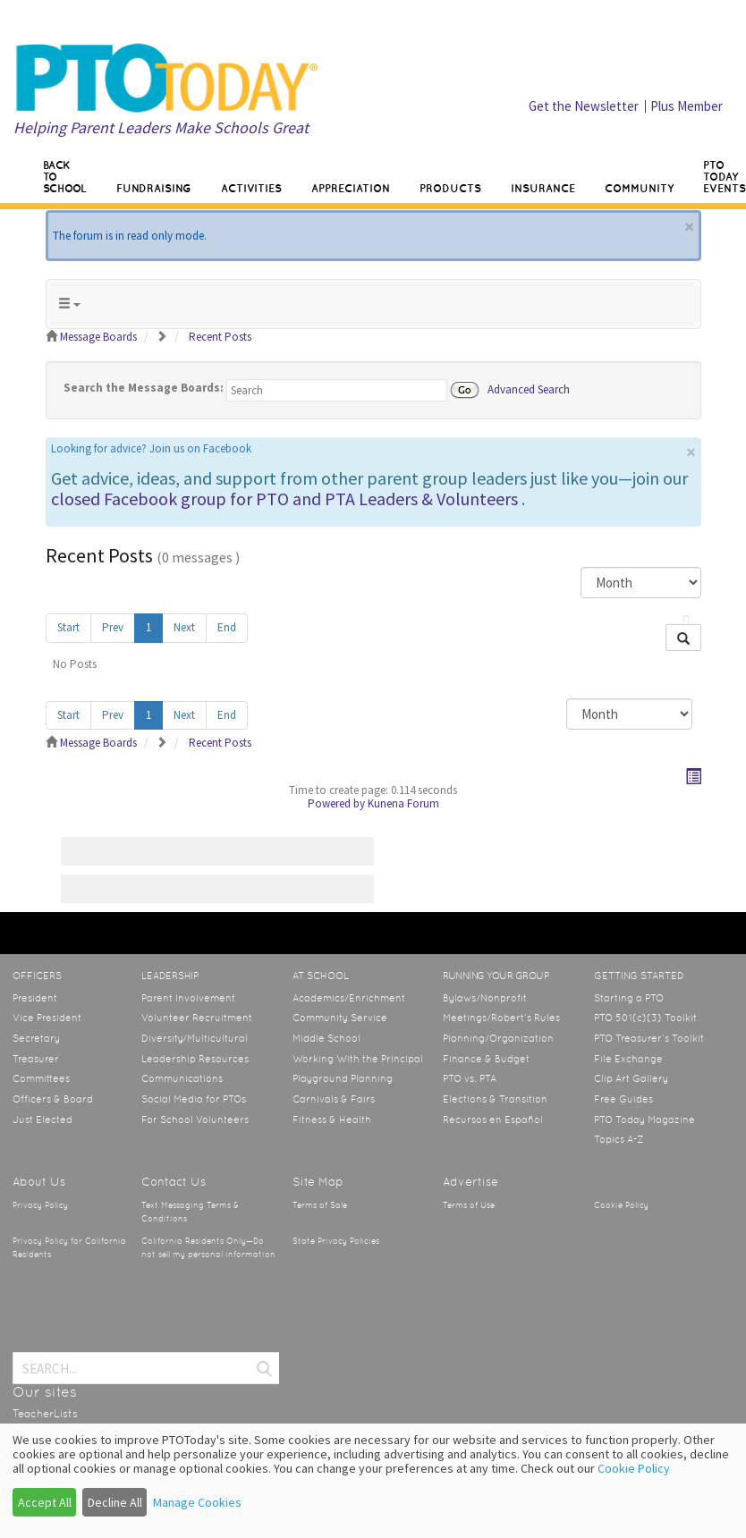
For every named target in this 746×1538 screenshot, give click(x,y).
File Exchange (628, 1058)
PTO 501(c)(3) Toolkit (645, 1017)
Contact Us (173, 1181)
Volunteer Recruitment (196, 1017)
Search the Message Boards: (144, 387)
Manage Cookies (197, 1502)
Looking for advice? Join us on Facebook (151, 448)
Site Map (317, 1181)
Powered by (336, 803)
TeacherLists (45, 1413)
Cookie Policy (621, 1205)
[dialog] (373, 1481)
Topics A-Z (618, 1139)
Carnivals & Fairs (333, 1099)
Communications (182, 1078)
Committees (41, 1078)
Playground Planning (342, 1078)
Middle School (326, 1038)
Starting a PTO (629, 998)
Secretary (36, 1038)
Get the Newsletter (584, 105)
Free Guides (623, 1099)
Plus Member (686, 105)
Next (184, 627)
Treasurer (36, 1058)
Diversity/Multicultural (194, 1038)
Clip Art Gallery (631, 1078)
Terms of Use (469, 1205)
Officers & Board (53, 1099)
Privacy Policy (40, 1205)
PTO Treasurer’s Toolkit (649, 1038)
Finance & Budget (486, 1058)
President (35, 998)
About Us (39, 1181)
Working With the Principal (357, 1058)
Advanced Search (528, 388)
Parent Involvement (188, 998)
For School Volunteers (195, 1119)
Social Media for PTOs (193, 1099)
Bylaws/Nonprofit (485, 998)
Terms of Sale (319, 1205)
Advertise (470, 1181)
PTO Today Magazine (644, 1119)
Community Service (339, 1017)
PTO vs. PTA (469, 1078)
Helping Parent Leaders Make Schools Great (161, 127)
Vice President (47, 1017)
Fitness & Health (331, 1119)
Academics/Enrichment (348, 998)
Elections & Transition (495, 1099)
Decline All (115, 1502)
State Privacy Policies (335, 1241)
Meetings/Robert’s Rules (501, 1017)
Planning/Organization (498, 1038)
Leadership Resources (195, 1058)
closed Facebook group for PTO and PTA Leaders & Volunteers (284, 498)
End (226, 627)
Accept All (45, 1502)
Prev (112, 627)
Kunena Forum (403, 803)
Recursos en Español (493, 1119)
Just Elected (42, 1119)
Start (68, 627)
